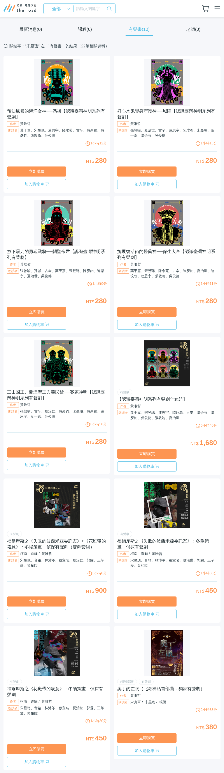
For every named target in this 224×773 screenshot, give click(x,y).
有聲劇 (124, 367)
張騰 (162, 651)
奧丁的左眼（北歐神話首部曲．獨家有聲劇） (161, 638)
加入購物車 (82, 171)
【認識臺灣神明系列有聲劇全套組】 (152, 373)
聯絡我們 (210, 749)
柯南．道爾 (29, 516)
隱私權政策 (169, 749)
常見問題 (191, 749)
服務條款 (149, 749)
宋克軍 (135, 651)
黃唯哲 (25, 124)
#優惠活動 (127, 631)
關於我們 (129, 749)
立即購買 (31, 171)
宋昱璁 (150, 651)
